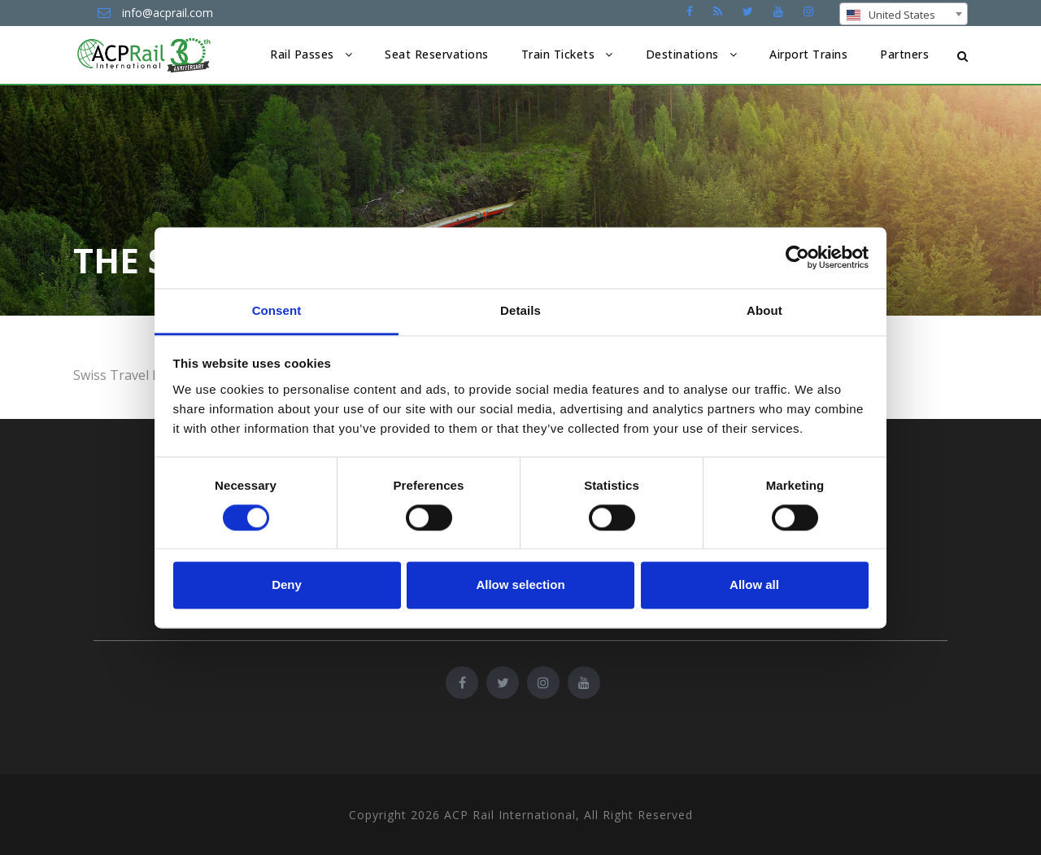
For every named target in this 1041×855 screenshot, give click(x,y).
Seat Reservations (437, 54)
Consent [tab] (277, 310)
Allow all (754, 585)
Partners (904, 54)
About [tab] (764, 310)
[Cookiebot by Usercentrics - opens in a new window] (797, 257)
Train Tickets (558, 54)
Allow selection (520, 585)
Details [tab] (520, 310)
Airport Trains (808, 54)
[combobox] (903, 13)
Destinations (682, 54)
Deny (287, 585)
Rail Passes (302, 54)
